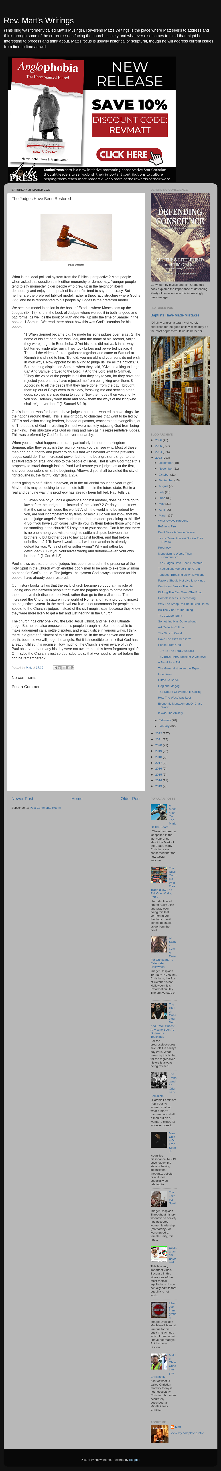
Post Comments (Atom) (45, 807)
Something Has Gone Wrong (177, 621)
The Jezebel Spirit (170, 615)
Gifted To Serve (168, 680)
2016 (159, 768)
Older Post (130, 798)
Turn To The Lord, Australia (176, 650)
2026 (159, 440)
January (164, 726)
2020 (159, 745)
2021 (159, 739)
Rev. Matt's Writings (39, 20)
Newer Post (22, 798)
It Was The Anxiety (170, 713)
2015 (159, 774)
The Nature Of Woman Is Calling (179, 691)
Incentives (165, 674)
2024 (159, 452)
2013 (159, 786)
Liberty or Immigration (172, 1310)
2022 (159, 733)
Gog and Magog (169, 686)
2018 (159, 757)
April (162, 509)
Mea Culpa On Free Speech (172, 1142)
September (166, 480)
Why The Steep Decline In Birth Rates (183, 604)
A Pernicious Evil (169, 662)
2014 (159, 780)
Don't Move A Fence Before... (177, 532)
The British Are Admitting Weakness (182, 656)
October (164, 474)
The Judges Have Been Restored (180, 563)
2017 (159, 762)
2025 (159, 446)
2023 (159, 457)
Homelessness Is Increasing (177, 598)
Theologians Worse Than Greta (179, 568)
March (163, 515)
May (162, 503)
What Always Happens (173, 520)
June (162, 498)
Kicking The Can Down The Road (180, 592)
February (165, 720)
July (162, 492)
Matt (178, 1427)
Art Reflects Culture (171, 627)
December (166, 462)
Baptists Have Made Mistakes (175, 315)
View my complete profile (187, 1433)
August (164, 486)
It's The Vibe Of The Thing (175, 610)
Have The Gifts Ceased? (174, 639)
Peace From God (169, 644)
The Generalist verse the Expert (179, 668)
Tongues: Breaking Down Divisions (181, 574)
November (166, 468)
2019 (159, 751)
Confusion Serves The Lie (175, 586)
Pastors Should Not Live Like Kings (181, 580)
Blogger (134, 1459)
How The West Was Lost (174, 697)
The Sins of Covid (170, 633)
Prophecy (164, 547)
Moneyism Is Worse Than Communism (175, 555)
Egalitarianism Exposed (172, 1255)
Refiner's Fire (167, 526)
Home (77, 798)
